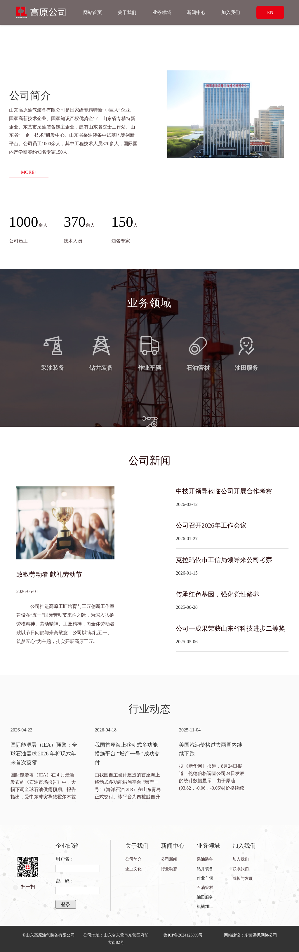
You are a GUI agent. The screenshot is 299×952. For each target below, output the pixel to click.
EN (270, 12)
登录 (65, 904)
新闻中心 (196, 12)
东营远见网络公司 (260, 935)
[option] (44, 763)
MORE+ (29, 172)
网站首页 (92, 12)
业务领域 (161, 12)
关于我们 (127, 12)
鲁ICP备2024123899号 (183, 935)
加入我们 (230, 12)
